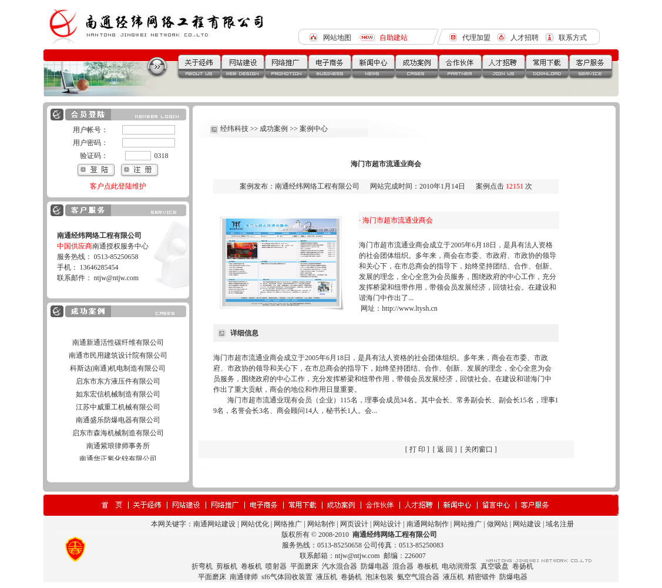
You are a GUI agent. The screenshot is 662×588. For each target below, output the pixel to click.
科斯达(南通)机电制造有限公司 (118, 378)
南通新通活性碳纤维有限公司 (118, 352)
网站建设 (527, 524)
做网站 (497, 524)
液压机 (326, 577)
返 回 (445, 449)
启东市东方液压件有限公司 (118, 391)
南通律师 (244, 577)
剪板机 (226, 566)
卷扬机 (522, 566)
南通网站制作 (427, 524)
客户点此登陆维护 (118, 186)
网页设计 (354, 524)
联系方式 (573, 37)
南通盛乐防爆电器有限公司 (118, 430)
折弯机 (202, 566)
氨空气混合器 (418, 577)
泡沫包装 (379, 577)
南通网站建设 (214, 524)
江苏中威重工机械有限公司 (118, 417)
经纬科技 (234, 129)
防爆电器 (375, 566)
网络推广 (288, 524)
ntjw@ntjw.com (116, 278)
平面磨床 (304, 566)
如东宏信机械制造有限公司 (118, 404)
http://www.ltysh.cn (410, 308)
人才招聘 (524, 37)
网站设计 (387, 524)
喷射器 (276, 566)
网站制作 (321, 524)
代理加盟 (476, 37)
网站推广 (467, 524)
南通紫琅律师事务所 (118, 456)
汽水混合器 (339, 566)
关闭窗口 (479, 449)
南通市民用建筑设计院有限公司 (118, 365)
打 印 (417, 449)
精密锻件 (482, 577)
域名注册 (560, 524)
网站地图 (337, 37)
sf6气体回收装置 (286, 577)
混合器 (403, 566)
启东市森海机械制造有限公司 (118, 443)
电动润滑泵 (459, 566)
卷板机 (251, 566)
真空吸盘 (494, 566)
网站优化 (255, 524)
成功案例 (274, 129)
